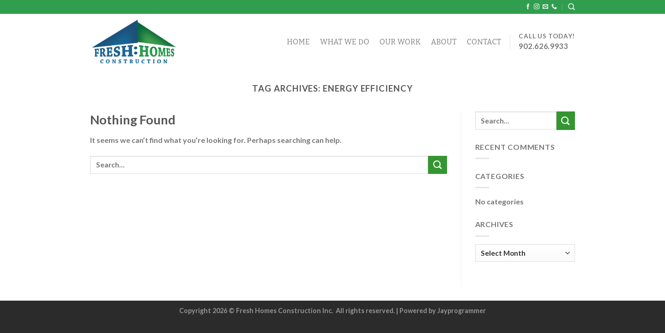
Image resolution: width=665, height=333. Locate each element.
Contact (484, 41)
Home (298, 41)
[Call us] (554, 7)
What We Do (344, 41)
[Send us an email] (545, 7)
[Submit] (437, 165)
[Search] (571, 6)
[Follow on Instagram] (536, 7)
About (444, 41)
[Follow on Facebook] (528, 7)
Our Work (400, 41)
